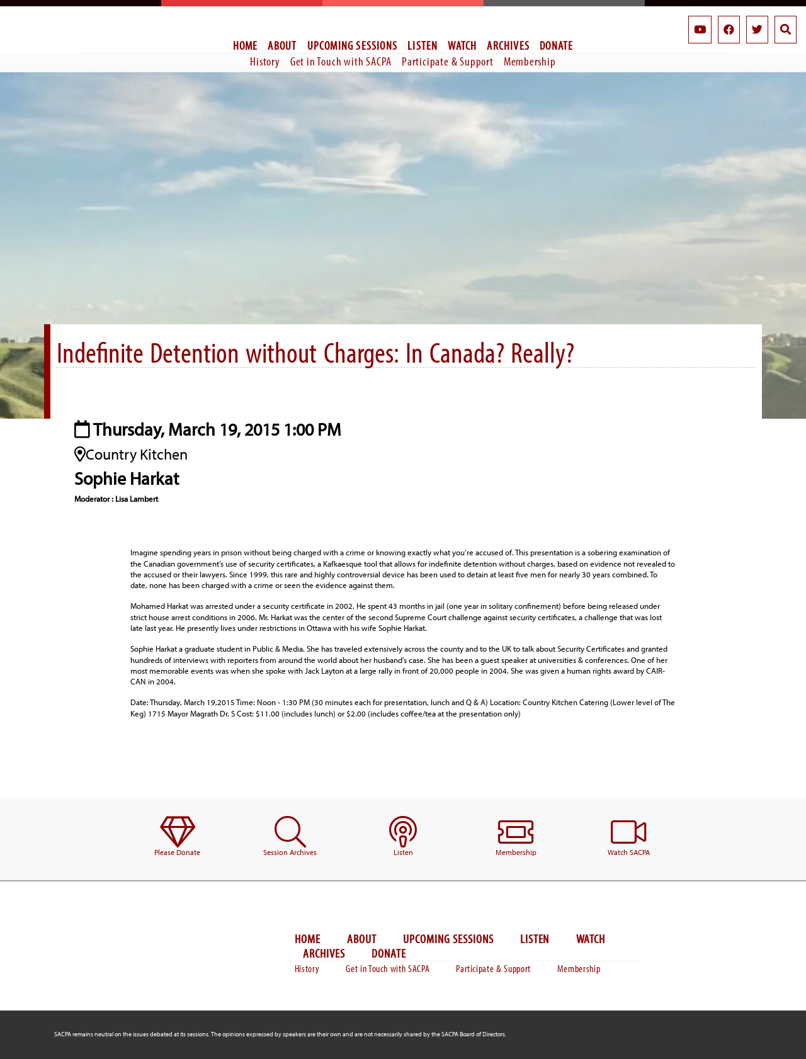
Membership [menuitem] (530, 61)
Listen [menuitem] (422, 45)
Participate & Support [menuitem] (448, 61)
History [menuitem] (265, 61)
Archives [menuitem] (508, 45)
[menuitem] (177, 837)
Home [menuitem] (245, 45)
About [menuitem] (282, 45)
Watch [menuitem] (462, 45)
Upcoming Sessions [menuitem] (352, 45)
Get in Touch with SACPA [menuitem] (341, 61)
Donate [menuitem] (556, 45)
